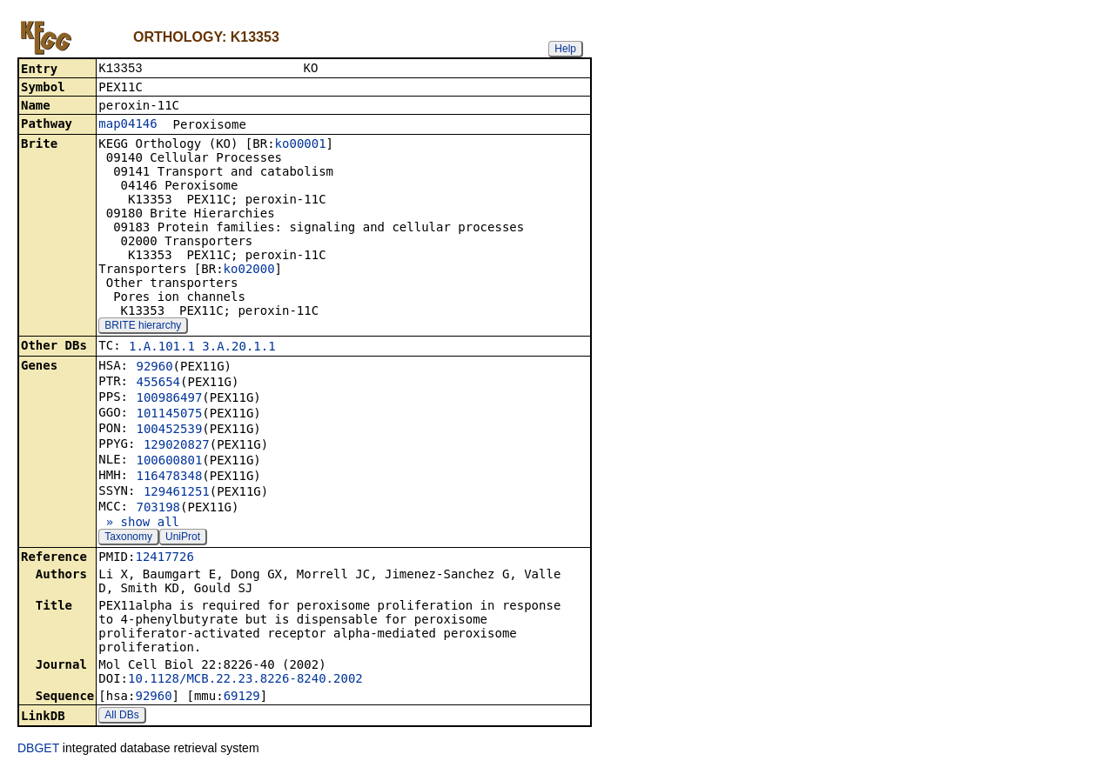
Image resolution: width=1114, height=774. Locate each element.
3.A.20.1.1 (238, 348)
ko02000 (249, 270)
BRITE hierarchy (142, 327)
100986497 (169, 399)
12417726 (164, 558)
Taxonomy (128, 538)
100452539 (169, 430)
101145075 (169, 415)
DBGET (38, 750)
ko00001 (300, 145)
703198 (158, 509)
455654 (158, 383)
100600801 (169, 462)
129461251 (177, 493)
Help (565, 49)
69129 (242, 697)
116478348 (169, 477)
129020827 (177, 446)
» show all (138, 523)
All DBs (121, 717)
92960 (154, 368)
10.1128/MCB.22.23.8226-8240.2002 (245, 680)
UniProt (182, 538)
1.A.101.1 (162, 348)
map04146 (127, 125)
